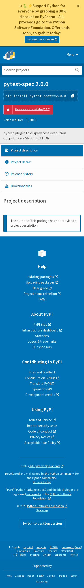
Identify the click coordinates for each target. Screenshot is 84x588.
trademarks (33, 494)
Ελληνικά (39, 551)
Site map (42, 510)
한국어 (74, 555)
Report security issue (42, 425)
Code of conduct (40, 431)
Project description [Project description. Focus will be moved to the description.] (21, 150)
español (28, 547)
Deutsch (53, 551)
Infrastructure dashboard (40, 330)
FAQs (42, 299)
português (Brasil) (72, 547)
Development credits (40, 394)
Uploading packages (40, 282)
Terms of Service (40, 420)
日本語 (54, 547)
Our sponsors (42, 347)
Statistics (42, 335)
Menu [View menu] (72, 54)
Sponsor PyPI (42, 389)
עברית (47, 555)
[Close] (78, 6)
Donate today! (42, 482)
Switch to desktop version (42, 523)
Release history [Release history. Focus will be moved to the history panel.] (18, 174)
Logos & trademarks (42, 341)
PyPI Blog (40, 324)
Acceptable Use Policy (40, 442)
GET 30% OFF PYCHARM (40, 39)
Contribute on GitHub (40, 378)
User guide (40, 288)
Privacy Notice (40, 437)
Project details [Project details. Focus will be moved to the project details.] (18, 162)
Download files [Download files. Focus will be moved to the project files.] (18, 186)
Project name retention (40, 293)
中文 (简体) (67, 551)
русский (35, 555)
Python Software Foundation (52, 496)
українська (23, 551)
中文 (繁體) (19, 555)
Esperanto (60, 555)
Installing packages (40, 276)
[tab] (42, 150)
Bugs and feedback (42, 372)
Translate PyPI (40, 383)
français (41, 547)
